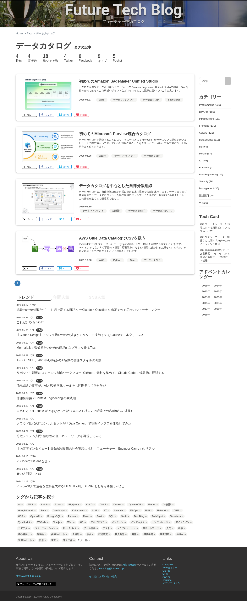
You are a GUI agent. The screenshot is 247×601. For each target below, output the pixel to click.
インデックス (139, 522)
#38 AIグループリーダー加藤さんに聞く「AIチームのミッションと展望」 (215, 241)
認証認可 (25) (206, 195)
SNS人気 (97, 297)
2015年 (206, 314)
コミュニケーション (46, 528)
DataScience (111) (209, 139)
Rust (100, 516)
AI (20, 504)
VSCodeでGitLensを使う (34, 461)
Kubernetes (79, 510)
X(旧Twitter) (129, 564)
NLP (148, 510)
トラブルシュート (127, 528)
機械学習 (149, 534)
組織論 (116, 210)
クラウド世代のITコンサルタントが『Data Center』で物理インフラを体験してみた (74, 423)
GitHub (166, 570)
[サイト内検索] (228, 81)
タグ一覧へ (83, 540)
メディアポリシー (172, 583)
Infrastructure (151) (210, 118)
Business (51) (206, 167)
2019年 (206, 303)
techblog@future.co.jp (111, 568)
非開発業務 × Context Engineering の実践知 (46, 398)
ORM (177, 510)
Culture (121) (206, 132)
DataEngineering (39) (211, 174)
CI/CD (90, 504)
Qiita (165, 573)
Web (70, 522)
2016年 (218, 308)
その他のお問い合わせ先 (103, 576)
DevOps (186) (207, 111)
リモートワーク (152, 528)
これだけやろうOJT (30, 322)
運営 (54, 540)
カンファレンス (161, 522)
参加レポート (59, 534)
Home (20, 33)
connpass (167, 564)
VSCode (42, 522)
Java (44, 510)
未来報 (166, 576)
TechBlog (140, 516)
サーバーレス (71, 528)
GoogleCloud (27, 510)
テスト (107, 528)
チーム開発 (91, 528)
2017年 (206, 308)
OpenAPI (36, 516)
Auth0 (45, 504)
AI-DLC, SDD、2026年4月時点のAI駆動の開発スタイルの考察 (59, 360)
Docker (118, 504)
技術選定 (104, 534)
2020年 (218, 297)
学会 (90, 534)
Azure (102, 155)
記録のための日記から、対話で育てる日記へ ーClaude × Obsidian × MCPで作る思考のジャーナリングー (89, 309)
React (87, 516)
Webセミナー (170, 567)
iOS (83, 522)
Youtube (167, 580)
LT (106, 510)
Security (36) (206, 181)
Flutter (153, 504)
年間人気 (61, 297)
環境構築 (166, 534)
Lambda (119, 510)
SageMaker (174, 99)
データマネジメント (123, 99)
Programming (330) (210, 104)
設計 (42, 540)
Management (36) (209, 188)
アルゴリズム (99, 522)
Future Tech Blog (123, 10)
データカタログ (151, 99)
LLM (95, 510)
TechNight (158, 516)
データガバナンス (162, 210)
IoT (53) (203, 160)
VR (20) (203, 202)
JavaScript (60, 510)
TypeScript (25, 522)
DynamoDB (136, 504)
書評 (135, 534)
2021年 (206, 297)
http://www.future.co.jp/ (28, 576)
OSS (21, 516)
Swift (125, 516)
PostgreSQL (55, 516)
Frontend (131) (207, 125)
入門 (169, 528)
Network (162, 510)
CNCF (104, 504)
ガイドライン (183, 522)
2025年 (206, 285)
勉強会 (41, 534)
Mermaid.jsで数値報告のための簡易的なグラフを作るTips (56, 347)
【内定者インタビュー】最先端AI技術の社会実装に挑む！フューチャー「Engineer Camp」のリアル (86, 448)
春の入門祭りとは (29, 473)
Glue (132, 260)
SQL (112, 516)
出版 (181, 528)
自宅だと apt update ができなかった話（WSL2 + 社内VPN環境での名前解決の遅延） (75, 411)
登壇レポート (26, 540)
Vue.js (58, 522)
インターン (119, 522)
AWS (101, 99)
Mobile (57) (205, 153)
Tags (30, 33)
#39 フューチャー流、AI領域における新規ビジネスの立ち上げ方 (215, 228)
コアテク (24, 528)
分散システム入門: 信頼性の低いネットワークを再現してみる (59, 436)
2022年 (218, 291)
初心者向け (25, 534)
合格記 (77, 534)
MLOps (135, 510)
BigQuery (75, 504)
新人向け (121, 534)
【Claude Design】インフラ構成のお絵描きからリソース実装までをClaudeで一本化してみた (81, 335)
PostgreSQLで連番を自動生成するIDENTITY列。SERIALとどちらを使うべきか (71, 486)
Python (117, 260)
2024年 (218, 285)
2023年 (206, 291)
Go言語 (168, 504)
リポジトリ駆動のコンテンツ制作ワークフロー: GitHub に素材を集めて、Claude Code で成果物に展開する (90, 372)
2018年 (218, 303)
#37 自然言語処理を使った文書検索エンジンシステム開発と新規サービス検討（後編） (215, 255)
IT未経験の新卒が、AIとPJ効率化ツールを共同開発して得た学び (61, 385)
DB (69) (203, 146)
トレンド (25, 297)
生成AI (181, 534)
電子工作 (69, 540)
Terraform (176, 516)
